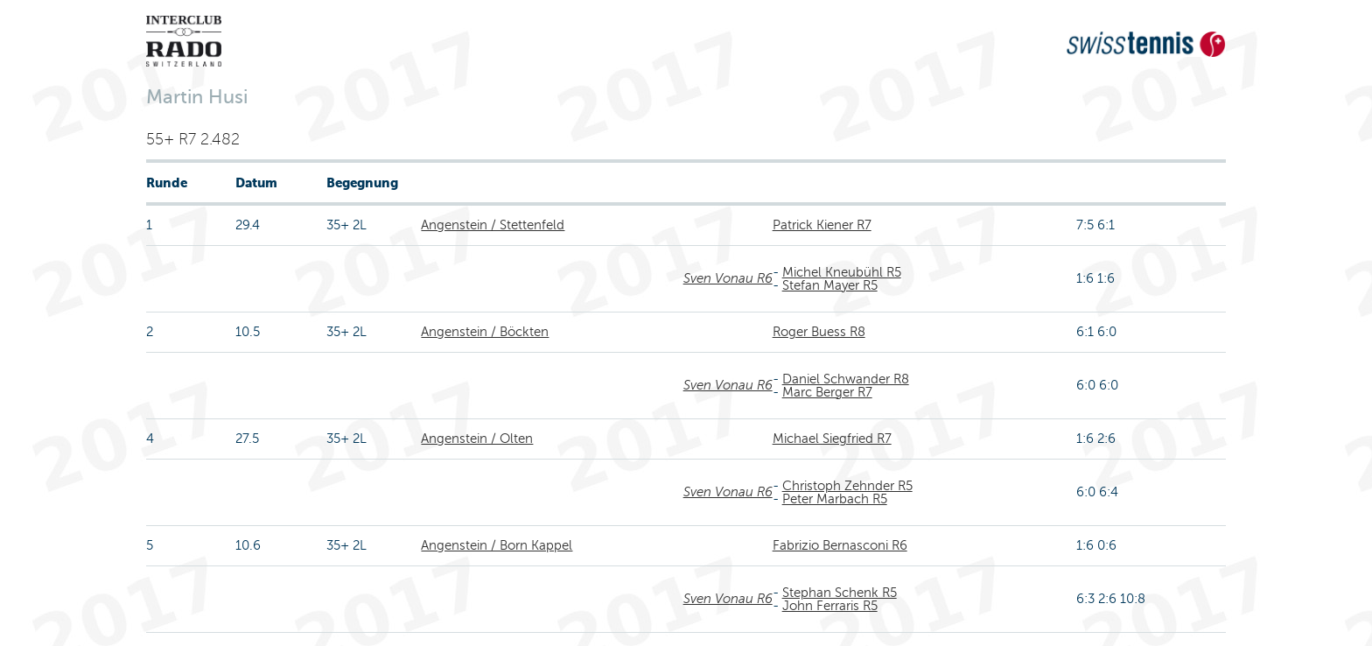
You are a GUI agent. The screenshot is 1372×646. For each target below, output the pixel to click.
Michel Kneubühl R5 (841, 272)
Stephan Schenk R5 (839, 593)
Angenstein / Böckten (485, 332)
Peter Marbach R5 (834, 499)
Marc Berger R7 (827, 392)
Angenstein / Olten (477, 439)
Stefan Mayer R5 (830, 285)
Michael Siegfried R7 (832, 439)
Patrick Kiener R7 (822, 225)
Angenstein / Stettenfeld (492, 225)
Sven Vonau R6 (728, 278)
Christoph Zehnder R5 (847, 486)
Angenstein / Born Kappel (496, 545)
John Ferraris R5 (830, 606)
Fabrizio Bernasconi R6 (840, 545)
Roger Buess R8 (819, 332)
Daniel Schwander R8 (845, 379)
